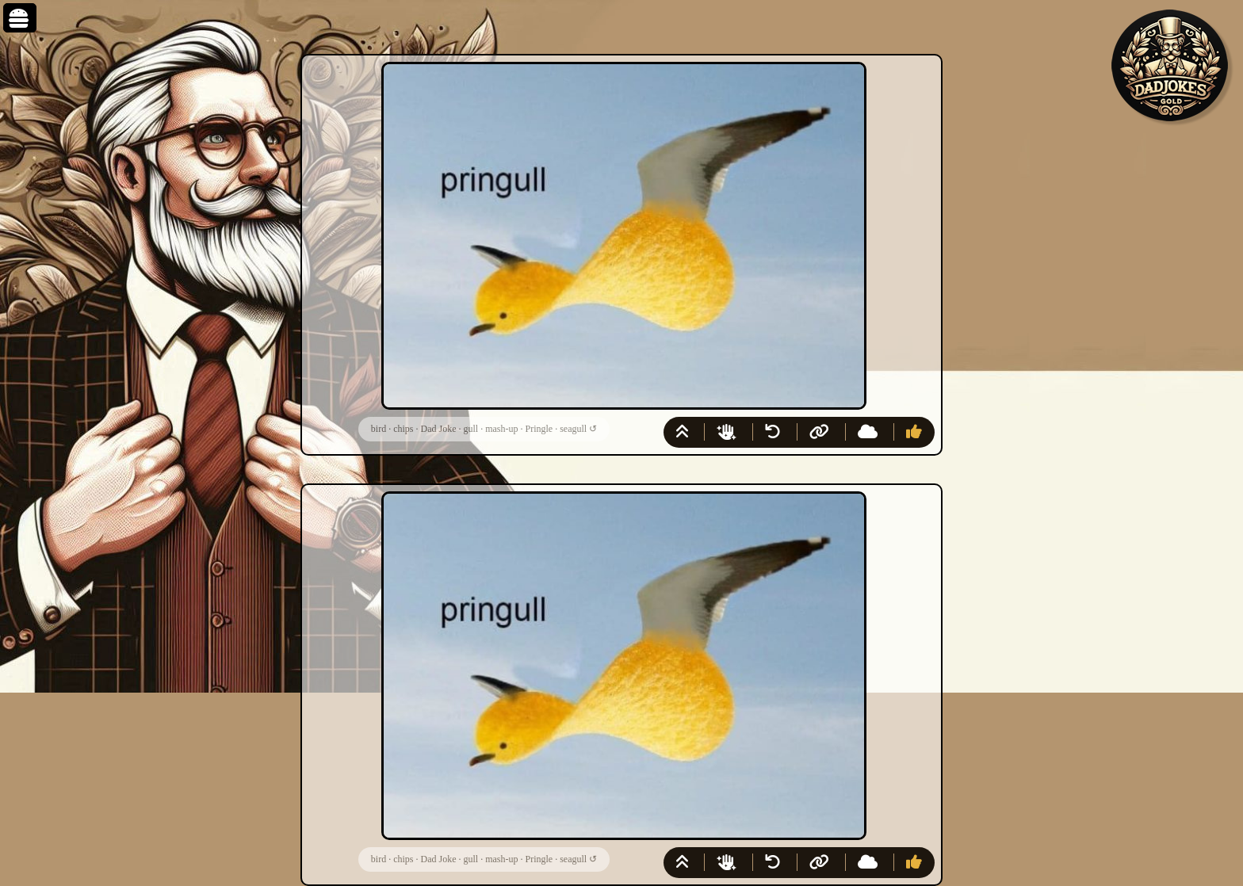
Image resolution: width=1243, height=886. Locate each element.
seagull (573, 428)
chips (403, 428)
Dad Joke (438, 428)
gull (470, 428)
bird (378, 428)
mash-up (501, 428)
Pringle (539, 428)
